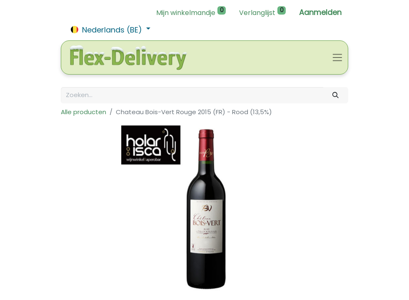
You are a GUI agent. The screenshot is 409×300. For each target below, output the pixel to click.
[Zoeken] (335, 95)
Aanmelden (320, 12)
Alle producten (83, 112)
